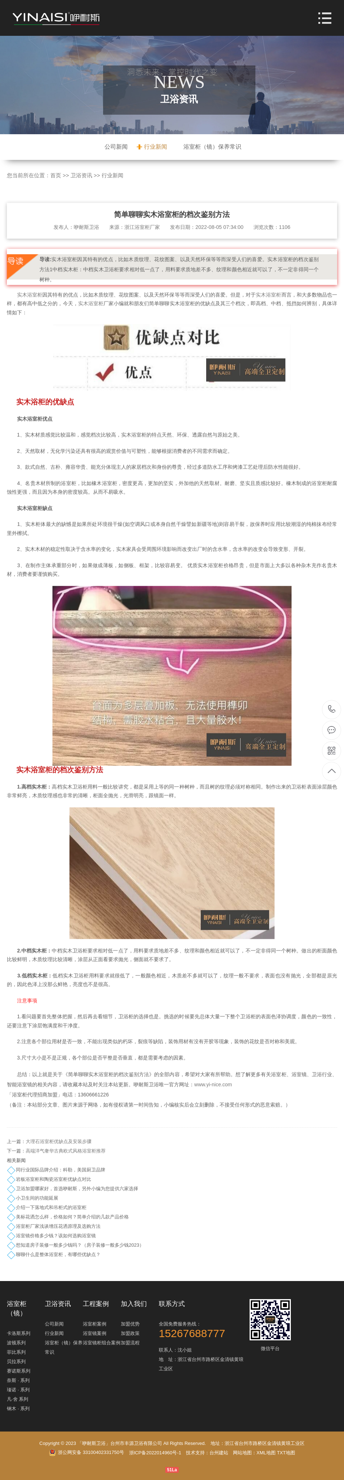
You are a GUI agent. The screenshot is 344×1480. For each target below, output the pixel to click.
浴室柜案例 (94, 1324)
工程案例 (96, 1303)
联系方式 (172, 1303)
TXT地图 (286, 1452)
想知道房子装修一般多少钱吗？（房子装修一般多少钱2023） (80, 1245)
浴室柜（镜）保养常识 (212, 147)
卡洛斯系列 (18, 1333)
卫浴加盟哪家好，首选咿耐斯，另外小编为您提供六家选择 (77, 1188)
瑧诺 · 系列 (18, 1389)
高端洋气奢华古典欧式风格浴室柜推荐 (66, 1162)
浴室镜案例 (94, 1333)
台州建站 (218, 1452)
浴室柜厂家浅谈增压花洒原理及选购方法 (58, 1226)
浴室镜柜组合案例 (101, 1342)
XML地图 (266, 1452)
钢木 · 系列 (18, 1408)
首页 (55, 175)
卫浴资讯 (81, 175)
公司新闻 (116, 147)
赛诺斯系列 (18, 1371)
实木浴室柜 (29, 305)
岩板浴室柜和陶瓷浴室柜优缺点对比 (53, 1179)
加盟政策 (130, 1333)
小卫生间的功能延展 (37, 1198)
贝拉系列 (16, 1361)
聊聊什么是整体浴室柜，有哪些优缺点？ (58, 1254)
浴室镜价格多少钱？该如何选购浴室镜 (56, 1235)
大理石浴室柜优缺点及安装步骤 (59, 1152)
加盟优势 (130, 1324)
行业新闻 (155, 147)
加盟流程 (130, 1342)
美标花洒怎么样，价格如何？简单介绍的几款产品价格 (72, 1217)
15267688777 (331, 709)
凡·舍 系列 (17, 1399)
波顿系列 (16, 1342)
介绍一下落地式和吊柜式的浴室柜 (51, 1207)
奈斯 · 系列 (18, 1380)
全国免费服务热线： (203, 1329)
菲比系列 (16, 1352)
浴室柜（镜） (16, 1308)
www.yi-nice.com (213, 1095)
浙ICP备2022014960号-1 (155, 1452)
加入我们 (134, 1303)
